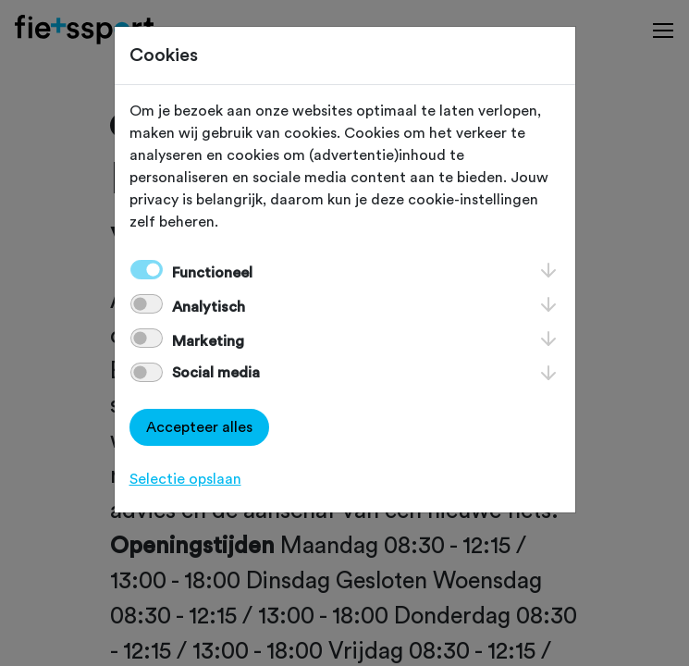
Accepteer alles (199, 427)
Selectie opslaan (185, 479)
